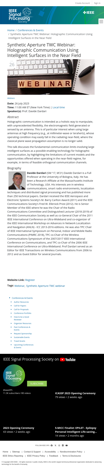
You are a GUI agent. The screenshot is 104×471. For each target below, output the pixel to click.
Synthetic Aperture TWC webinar (45, 286)
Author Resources (21, 302)
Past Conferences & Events (22, 328)
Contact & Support (32, 452)
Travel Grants (19, 341)
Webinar (20, 286)
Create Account (82, 3)
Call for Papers (20, 305)
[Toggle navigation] (101, 21)
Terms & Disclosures (71, 456)
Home (11, 30)
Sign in (97, 3)
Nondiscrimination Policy (71, 452)
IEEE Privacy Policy (36, 456)
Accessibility (50, 452)
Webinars (11, 98)
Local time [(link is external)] (60, 107)
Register (30, 280)
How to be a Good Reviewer (21, 318)
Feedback (53, 456)
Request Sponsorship (23, 333)
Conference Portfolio (22, 313)
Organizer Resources (22, 323)
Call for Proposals (21, 309)
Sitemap (16, 452)
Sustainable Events (22, 337)
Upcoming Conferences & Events (24, 346)
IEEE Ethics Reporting (13, 456)
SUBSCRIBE (37, 383)
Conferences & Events (31, 30)
